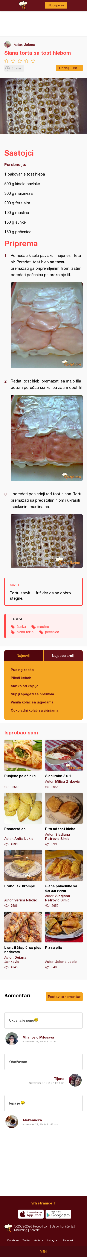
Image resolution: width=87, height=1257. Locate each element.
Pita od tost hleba (64, 819)
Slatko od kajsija (24, 686)
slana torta (25, 632)
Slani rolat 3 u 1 (64, 764)
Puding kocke (22, 670)
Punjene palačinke (23, 764)
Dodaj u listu (69, 68)
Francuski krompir (23, 879)
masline (43, 626)
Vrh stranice (41, 1203)
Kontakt (35, 1230)
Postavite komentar (64, 997)
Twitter (26, 1240)
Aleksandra (32, 1120)
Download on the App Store (31, 1214)
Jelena (29, 44)
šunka (21, 626)
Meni (43, 1251)
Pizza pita (64, 940)
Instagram (53, 1240)
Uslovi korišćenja (62, 1226)
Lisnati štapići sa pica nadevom (23, 940)
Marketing (20, 1230)
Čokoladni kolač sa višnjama (34, 710)
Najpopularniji (63, 655)
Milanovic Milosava (38, 1037)
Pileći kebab (21, 678)
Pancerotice (23, 819)
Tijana (59, 1079)
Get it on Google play (58, 1214)
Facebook (13, 1240)
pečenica (52, 632)
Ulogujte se (56, 5)
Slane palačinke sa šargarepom (64, 879)
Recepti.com (8, 1228)
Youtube (38, 1240)
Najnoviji (24, 655)
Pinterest (68, 1240)
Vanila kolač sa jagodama (32, 702)
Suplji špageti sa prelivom (32, 694)
